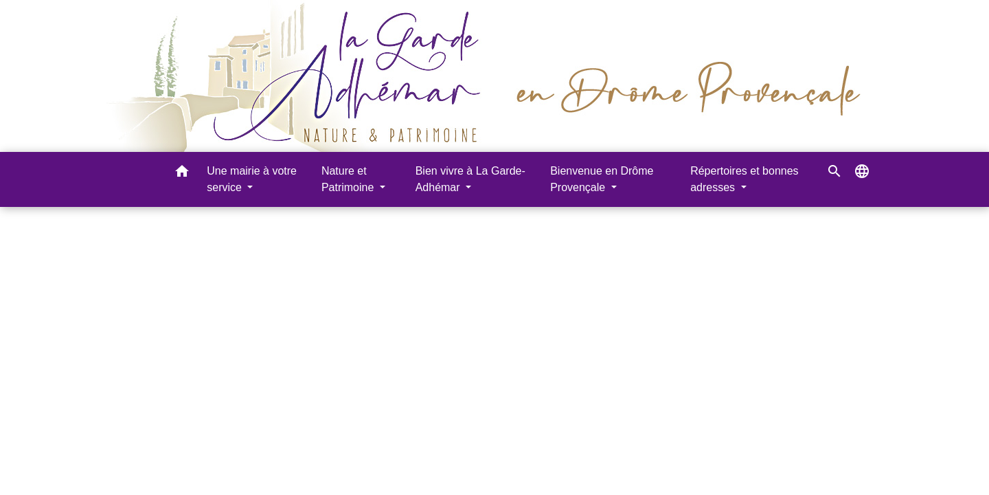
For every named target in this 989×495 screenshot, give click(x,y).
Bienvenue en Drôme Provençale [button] (601, 179)
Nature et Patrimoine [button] (349, 179)
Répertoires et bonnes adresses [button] (744, 179)
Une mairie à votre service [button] (252, 179)
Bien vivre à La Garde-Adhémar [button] (470, 179)
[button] (182, 173)
